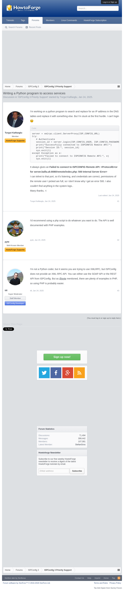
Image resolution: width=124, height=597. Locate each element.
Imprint (97, 578)
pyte (32, 240)
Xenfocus (22, 578)
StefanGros (80, 444)
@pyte (62, 278)
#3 (118, 291)
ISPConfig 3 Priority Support (33, 97)
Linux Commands (69, 20)
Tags (23, 20)
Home (106, 578)
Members (50, 20)
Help (89, 578)
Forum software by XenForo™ (26, 583)
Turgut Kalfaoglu (68, 97)
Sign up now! (62, 356)
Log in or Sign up (110, 2)
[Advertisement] (62, 56)
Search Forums (15, 27)
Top (113, 578)
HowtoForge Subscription (95, 20)
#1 (118, 201)
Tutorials (10, 20)
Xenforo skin (10, 578)
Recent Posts (35, 27)
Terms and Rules (101, 583)
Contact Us (79, 578)
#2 (118, 240)
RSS (119, 578)
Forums (35, 20)
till (6, 290)
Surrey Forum (116, 588)
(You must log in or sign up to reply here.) (104, 318)
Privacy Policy (115, 583)
